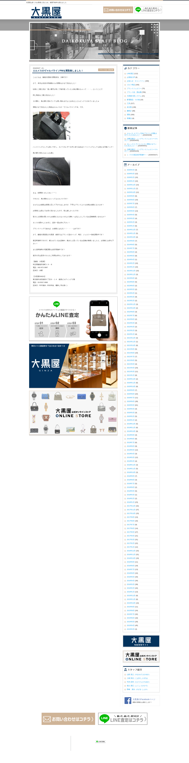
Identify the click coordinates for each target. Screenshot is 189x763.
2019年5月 (131, 450)
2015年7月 (131, 614)
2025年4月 (131, 215)
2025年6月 (131, 207)
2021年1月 (131, 375)
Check (92, 741)
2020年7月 (131, 398)
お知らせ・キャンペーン (136, 81)
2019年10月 (131, 431)
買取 (128, 115)
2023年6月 (131, 286)
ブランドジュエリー (134, 88)
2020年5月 (131, 405)
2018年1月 (131, 502)
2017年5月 (131, 532)
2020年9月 (131, 390)
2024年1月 (131, 267)
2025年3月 (131, 218)
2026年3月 (131, 174)
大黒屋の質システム (134, 96)
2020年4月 (131, 409)
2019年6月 (131, 446)
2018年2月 (131, 498)
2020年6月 (131, 401)
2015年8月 (131, 610)
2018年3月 (131, 495)
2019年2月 (131, 461)
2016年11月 (131, 554)
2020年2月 (131, 416)
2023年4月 (131, 293)
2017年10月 (131, 513)
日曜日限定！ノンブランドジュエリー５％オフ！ (141, 139)
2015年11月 (131, 599)
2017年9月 (131, 517)
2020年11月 (131, 383)
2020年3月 (131, 412)
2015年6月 (131, 618)
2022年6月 (131, 319)
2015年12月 (131, 595)
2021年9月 (131, 349)
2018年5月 (131, 491)
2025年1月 (131, 226)
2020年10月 (131, 386)
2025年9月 (131, 196)
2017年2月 (131, 543)
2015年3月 (131, 629)
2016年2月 (131, 588)
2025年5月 (131, 211)
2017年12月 (131, 506)
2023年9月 (131, 278)
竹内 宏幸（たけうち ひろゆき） (138, 682)
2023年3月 (131, 297)
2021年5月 (131, 364)
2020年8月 (131, 394)
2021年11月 (131, 342)
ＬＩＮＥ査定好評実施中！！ (137, 155)
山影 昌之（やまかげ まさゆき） (138, 674)
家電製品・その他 (133, 100)
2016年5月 (131, 577)
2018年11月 (131, 469)
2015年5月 (131, 622)
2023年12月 (131, 271)
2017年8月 (131, 521)
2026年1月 (131, 181)
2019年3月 (131, 457)
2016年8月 (131, 566)
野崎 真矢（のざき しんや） (137, 689)
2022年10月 (131, 308)
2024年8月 (131, 244)
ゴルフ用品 (131, 85)
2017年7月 (131, 525)
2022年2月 (131, 330)
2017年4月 (131, 536)
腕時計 (129, 111)
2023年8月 (131, 282)
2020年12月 (131, 379)
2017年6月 (131, 528)
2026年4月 (131, 170)
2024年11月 (131, 233)
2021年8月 (131, 353)
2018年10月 (131, 472)
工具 (128, 103)
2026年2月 (131, 177)
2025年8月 (131, 200)
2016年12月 (131, 551)
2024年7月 (131, 248)
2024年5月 (131, 256)
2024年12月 (131, 230)
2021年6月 (131, 360)
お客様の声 (131, 77)
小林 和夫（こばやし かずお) (137, 678)
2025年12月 (131, 185)
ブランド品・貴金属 (106, 70)
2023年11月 (131, 274)
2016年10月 (131, 558)
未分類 (129, 107)
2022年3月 (131, 327)
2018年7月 (131, 483)
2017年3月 (131, 539)
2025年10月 (131, 192)
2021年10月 (131, 345)
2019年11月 (131, 427)
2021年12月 (131, 338)
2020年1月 (131, 420)
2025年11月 (131, 188)
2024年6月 (131, 252)
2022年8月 (131, 312)
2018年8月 (131, 480)
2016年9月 (131, 562)
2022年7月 (131, 315)
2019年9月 (131, 435)
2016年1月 (131, 592)
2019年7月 (131, 442)
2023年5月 (131, 289)
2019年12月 (131, 424)
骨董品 (129, 118)
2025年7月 (131, 203)
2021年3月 (131, 371)
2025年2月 (131, 222)
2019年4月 (131, 454)
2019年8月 (131, 439)
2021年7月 (131, 356)
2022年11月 (131, 304)
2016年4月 (131, 581)
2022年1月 (131, 334)
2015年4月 (131, 625)
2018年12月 (131, 465)
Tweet (76, 741)
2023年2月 (131, 300)
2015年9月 (131, 607)
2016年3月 (131, 584)
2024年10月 (131, 237)
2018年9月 (131, 476)
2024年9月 (131, 241)
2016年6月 (131, 573)
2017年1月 (131, 547)
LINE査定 (130, 73)
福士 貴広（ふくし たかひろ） (138, 686)
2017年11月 (131, 510)
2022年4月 (131, 323)
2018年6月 (131, 487)
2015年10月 (131, 603)
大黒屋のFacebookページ (144, 699)
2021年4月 (131, 368)
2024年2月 (131, 263)
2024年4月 (131, 259)
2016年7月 (131, 569)
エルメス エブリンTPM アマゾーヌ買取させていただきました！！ (140, 134)
